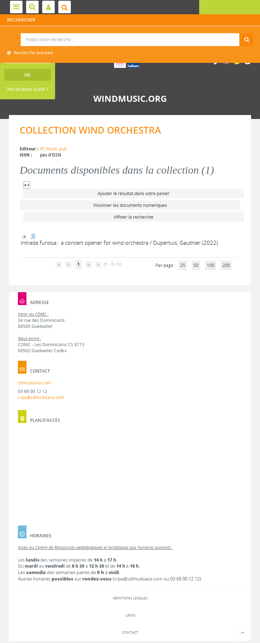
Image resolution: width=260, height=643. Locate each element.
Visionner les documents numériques (130, 205)
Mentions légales (130, 597)
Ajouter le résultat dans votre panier (134, 193)
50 (195, 265)
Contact (130, 632)
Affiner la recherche (133, 217)
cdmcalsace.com (34, 383)
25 (182, 265)
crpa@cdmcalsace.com (41, 397)
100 (210, 265)
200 (226, 265)
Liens (130, 615)
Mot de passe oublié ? (27, 89)
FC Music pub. (54, 149)
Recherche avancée (33, 53)
